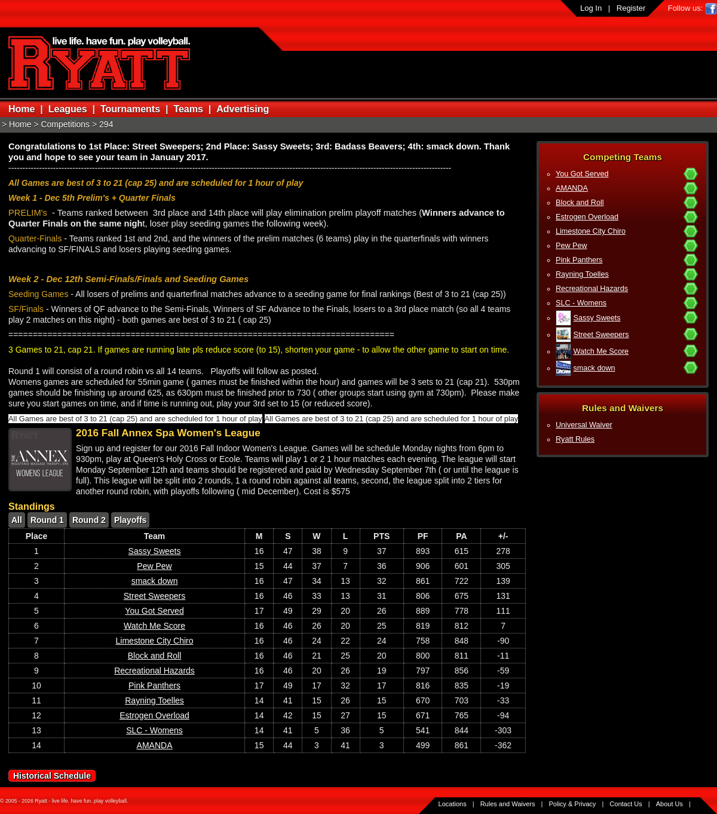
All (16, 520)
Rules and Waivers (507, 803)
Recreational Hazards (592, 288)
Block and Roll (580, 202)
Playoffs (130, 520)
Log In (591, 8)
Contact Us (625, 803)
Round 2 (89, 520)
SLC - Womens (581, 303)
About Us (669, 803)
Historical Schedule (52, 776)
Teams (188, 109)
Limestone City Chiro (591, 231)
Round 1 (47, 520)
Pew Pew (571, 245)
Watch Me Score (601, 351)
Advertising (242, 109)
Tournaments (130, 109)
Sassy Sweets (597, 318)
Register (631, 8)
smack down (594, 368)
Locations (453, 803)
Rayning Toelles (582, 274)
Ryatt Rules (575, 439)
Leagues (67, 109)
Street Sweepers (601, 335)
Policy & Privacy (572, 803)
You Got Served (582, 174)
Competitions (65, 124)
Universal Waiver (584, 425)
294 (106, 124)
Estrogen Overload (587, 217)
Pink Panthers (579, 260)
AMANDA (572, 188)
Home (21, 109)
